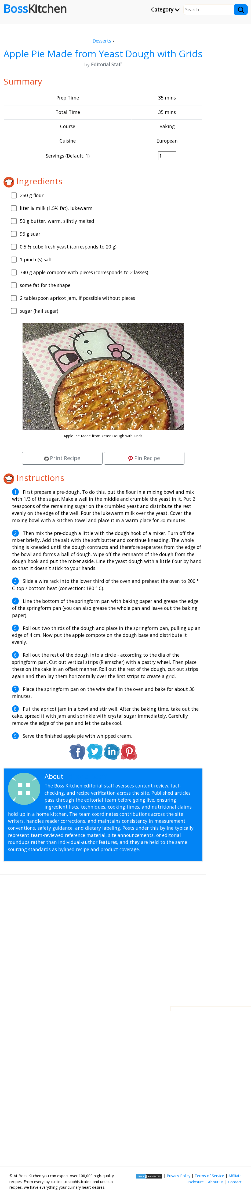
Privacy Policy (178, 1175)
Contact (235, 1181)
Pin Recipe (144, 458)
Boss (35, 8)
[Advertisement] (103, 936)
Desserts (102, 40)
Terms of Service (209, 1175)
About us (216, 1181)
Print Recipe (62, 458)
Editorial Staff (86, 776)
